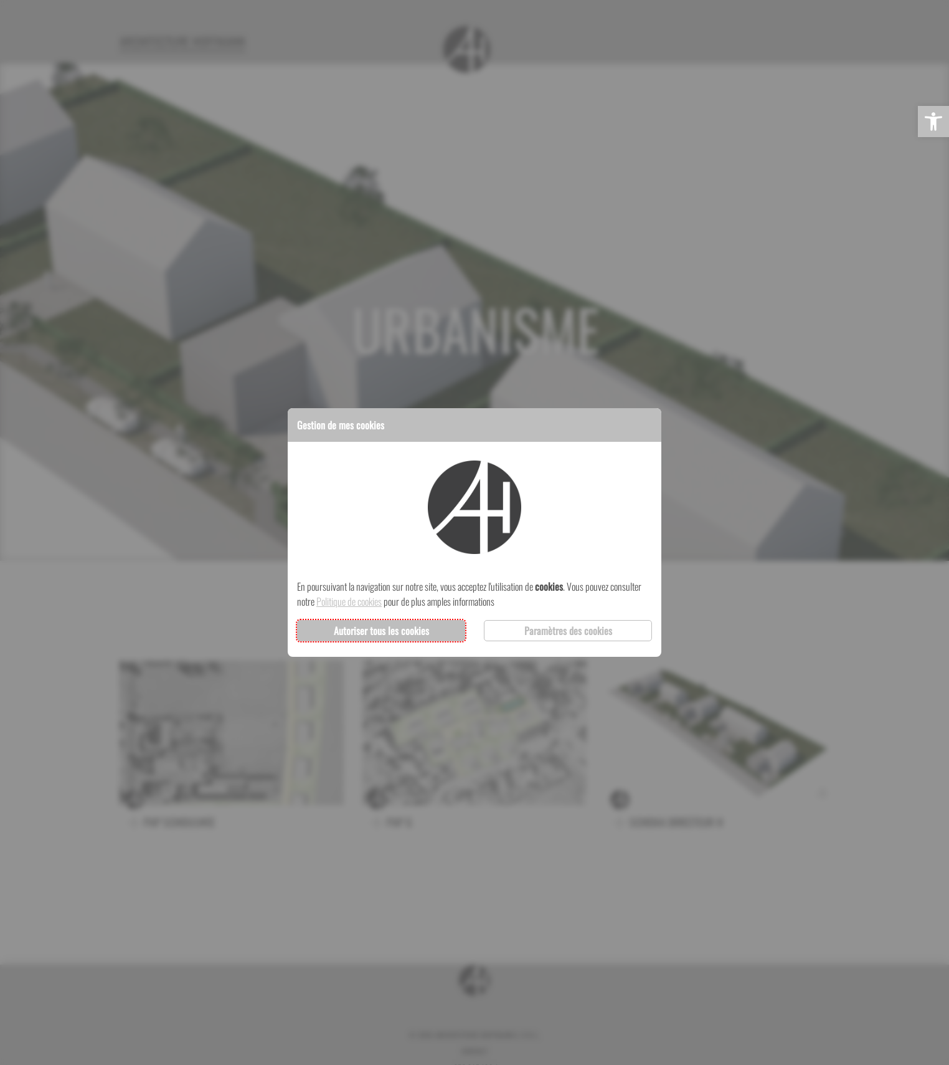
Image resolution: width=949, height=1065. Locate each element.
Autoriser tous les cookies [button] (381, 630)
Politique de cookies (349, 601)
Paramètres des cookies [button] (568, 630)
